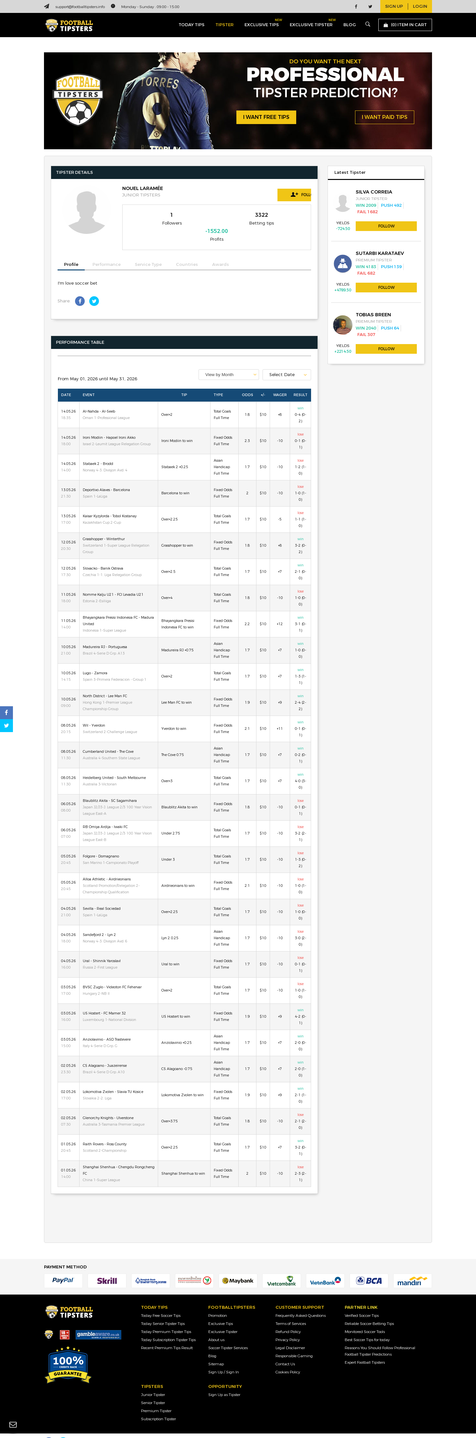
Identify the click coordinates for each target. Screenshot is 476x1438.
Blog (212, 1343)
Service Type (148, 252)
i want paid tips (384, 117)
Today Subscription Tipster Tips (168, 1326)
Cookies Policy (288, 1359)
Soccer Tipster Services (228, 1335)
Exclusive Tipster (222, 1318)
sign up (394, 6)
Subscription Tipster (158, 1406)
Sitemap (216, 1351)
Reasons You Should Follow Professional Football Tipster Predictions (380, 1338)
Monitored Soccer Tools (365, 1318)
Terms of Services (291, 1310)
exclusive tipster (311, 23)
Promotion (217, 1302)
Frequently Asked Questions (301, 1302)
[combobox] (229, 361)
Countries (187, 252)
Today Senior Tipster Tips (163, 1310)
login (420, 6)
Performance (106, 252)
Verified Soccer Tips (362, 1302)
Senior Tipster (153, 1389)
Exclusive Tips (220, 1310)
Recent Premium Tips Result (167, 1335)
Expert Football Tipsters (365, 1349)
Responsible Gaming (294, 1343)
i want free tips (266, 117)
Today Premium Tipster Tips (166, 1318)
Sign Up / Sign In (223, 1359)
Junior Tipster (153, 1381)
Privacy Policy (288, 1326)
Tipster (224, 25)
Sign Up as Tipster (224, 1381)
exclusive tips (261, 23)
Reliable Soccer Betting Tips (369, 1310)
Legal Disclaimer (290, 1335)
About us (216, 1326)
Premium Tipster (156, 1398)
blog (349, 25)
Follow (282, 194)
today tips (191, 25)
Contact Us (285, 1351)
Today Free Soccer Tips (160, 1302)
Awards (220, 252)
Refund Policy (288, 1318)
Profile (71, 252)
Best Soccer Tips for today (367, 1326)
